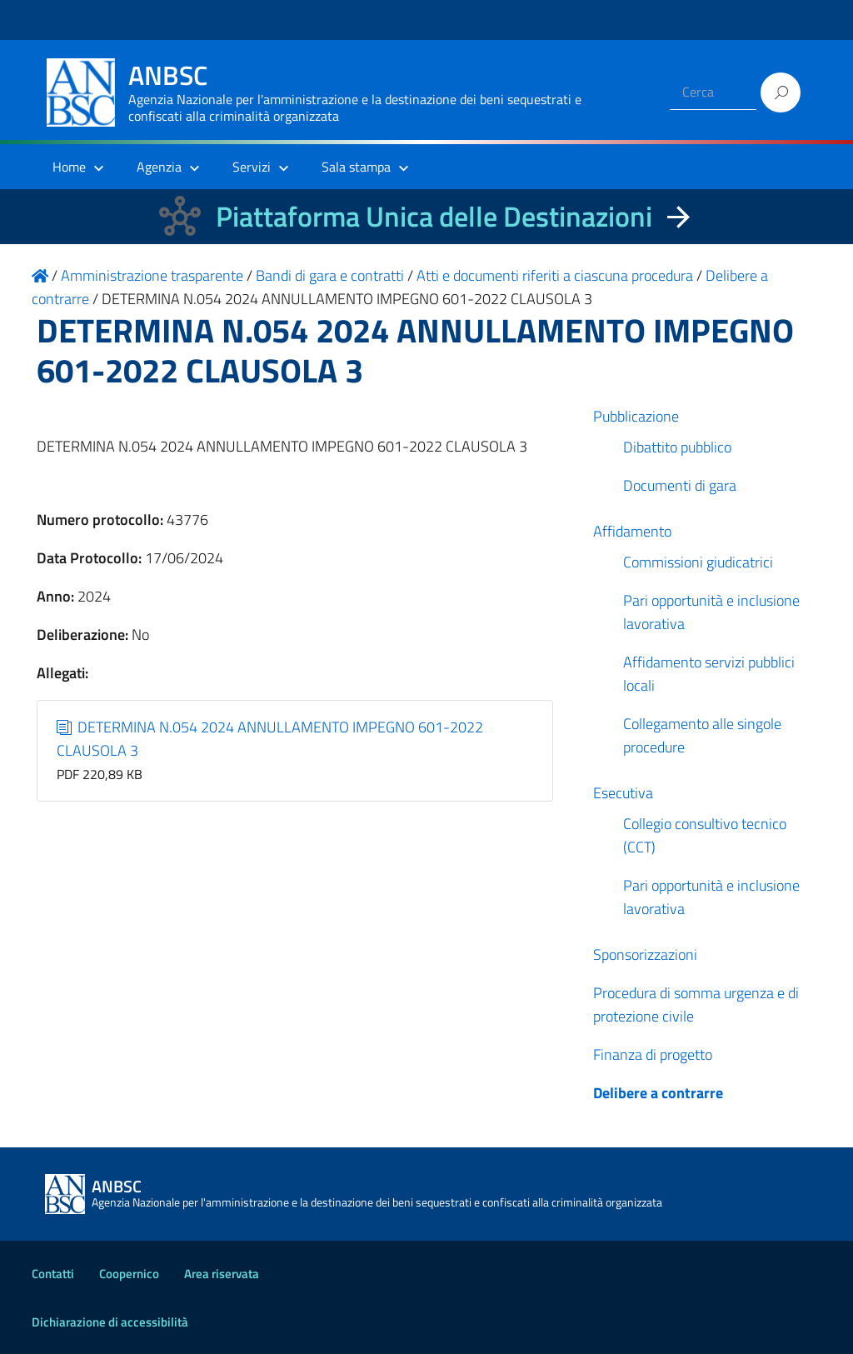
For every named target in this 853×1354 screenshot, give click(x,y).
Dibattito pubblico (677, 447)
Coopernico (129, 1273)
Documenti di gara (679, 485)
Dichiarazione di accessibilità (110, 1322)
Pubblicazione (636, 416)
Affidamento (632, 531)
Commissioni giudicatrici (698, 562)
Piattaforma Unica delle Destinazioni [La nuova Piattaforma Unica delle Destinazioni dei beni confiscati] (434, 216)
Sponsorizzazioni (645, 954)
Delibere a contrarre (658, 1093)
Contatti (53, 1273)
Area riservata (221, 1273)
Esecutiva (623, 793)
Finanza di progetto (652, 1054)
